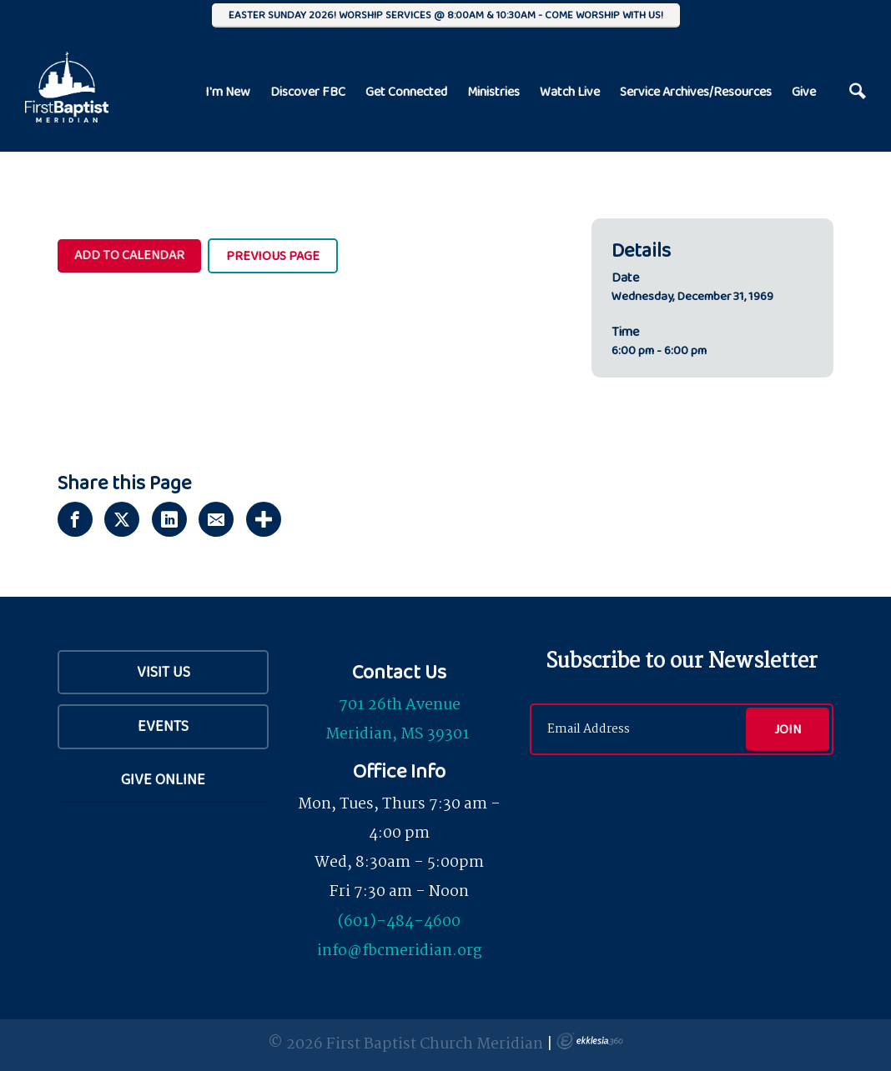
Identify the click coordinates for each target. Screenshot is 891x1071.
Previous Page (273, 255)
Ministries (493, 91)
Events (163, 726)
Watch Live (570, 91)
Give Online (163, 779)
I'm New (227, 91)
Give (804, 91)
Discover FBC (307, 91)
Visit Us (163, 672)
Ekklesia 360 (589, 1041)
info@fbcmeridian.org (399, 950)
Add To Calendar (129, 254)
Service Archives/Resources (696, 91)
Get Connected (406, 91)
